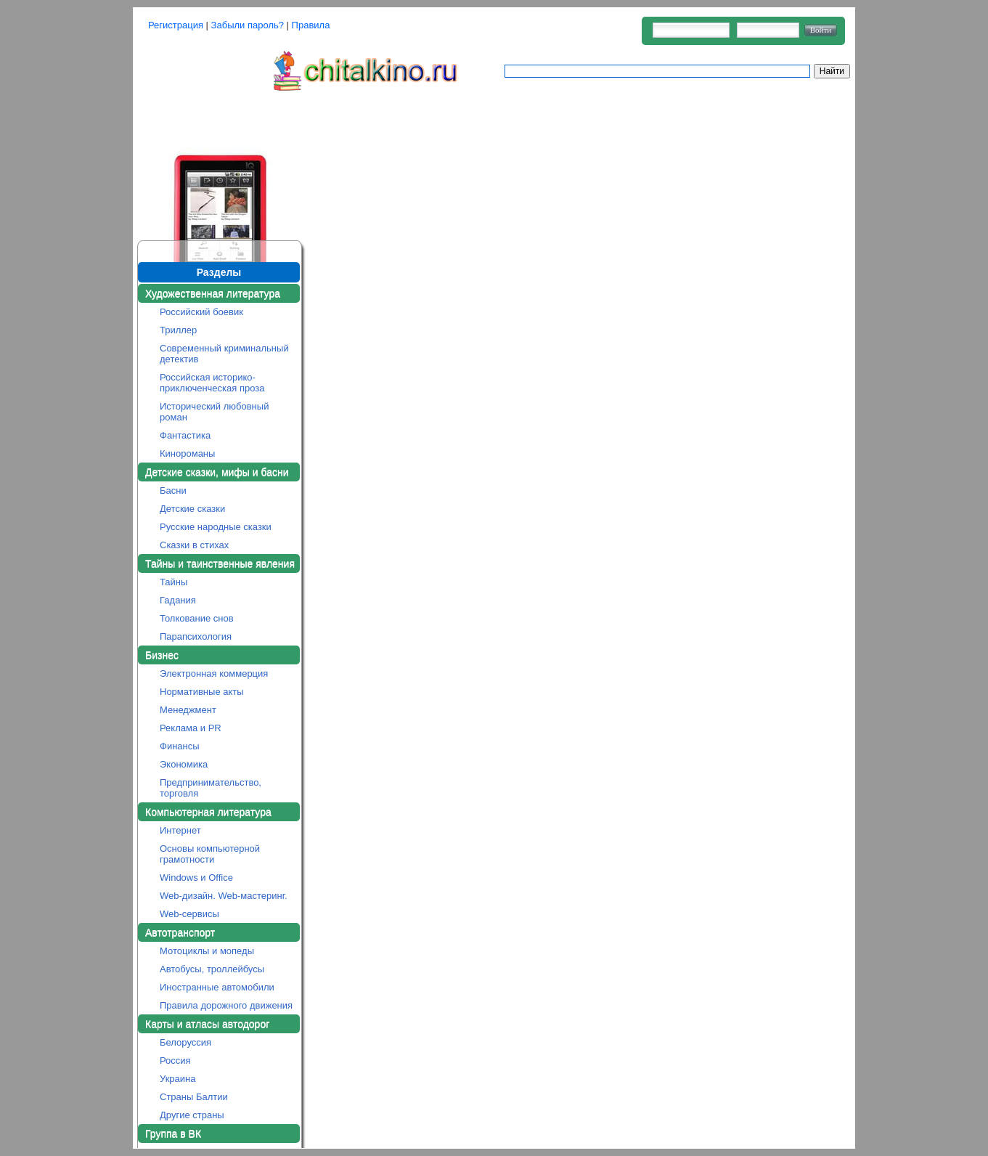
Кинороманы (187, 453)
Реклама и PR (190, 727)
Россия (175, 1060)
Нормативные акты (202, 691)
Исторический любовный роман (214, 412)
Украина (178, 1078)
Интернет (180, 830)
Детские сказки (192, 508)
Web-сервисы (189, 913)
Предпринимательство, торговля (210, 788)
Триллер (178, 330)
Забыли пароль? (247, 25)
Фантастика (185, 435)
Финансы (180, 746)
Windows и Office (196, 877)
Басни (173, 490)
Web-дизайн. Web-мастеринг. (223, 895)
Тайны (173, 582)
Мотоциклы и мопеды (207, 950)
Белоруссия (185, 1042)
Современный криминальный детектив (224, 354)
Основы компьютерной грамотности (210, 854)
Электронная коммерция (214, 673)
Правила (311, 25)
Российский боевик (201, 311)
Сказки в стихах (194, 545)
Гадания (178, 600)
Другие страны (192, 1115)
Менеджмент (188, 709)
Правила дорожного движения (226, 1005)
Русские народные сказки (216, 526)
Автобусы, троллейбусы (212, 969)
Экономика (184, 764)
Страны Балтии (194, 1096)
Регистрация (175, 25)
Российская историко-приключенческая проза (212, 383)
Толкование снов (197, 618)
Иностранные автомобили (217, 987)
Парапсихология (196, 636)
